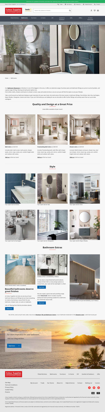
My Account (34, 383)
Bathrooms (24, 18)
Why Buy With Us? (48, 23)
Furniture (33, 18)
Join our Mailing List (21, 4)
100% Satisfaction (77, 23)
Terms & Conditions (11, 385)
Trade (60, 4)
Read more (9, 308)
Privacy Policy (9, 387)
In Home (43, 18)
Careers (97, 383)
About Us (77, 4)
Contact (97, 4)
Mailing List (88, 383)
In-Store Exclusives (90, 18)
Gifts (71, 18)
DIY (52, 18)
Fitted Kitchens (15, 18)
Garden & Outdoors (61, 18)
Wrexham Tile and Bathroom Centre (45, 315)
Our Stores (68, 4)
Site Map (7, 382)
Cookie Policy (9, 390)
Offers (80, 18)
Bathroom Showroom (14, 88)
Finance (7, 392)
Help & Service (87, 4)
